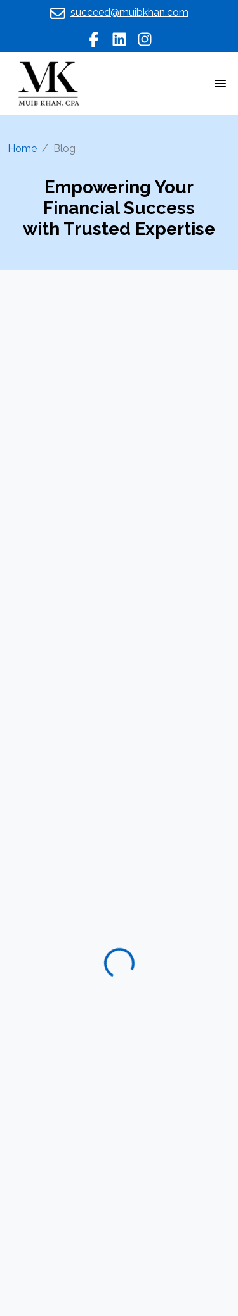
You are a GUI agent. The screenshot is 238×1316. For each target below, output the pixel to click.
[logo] (48, 83)
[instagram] (144, 38)
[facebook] (94, 38)
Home (22, 148)
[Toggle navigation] (220, 83)
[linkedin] (119, 38)
